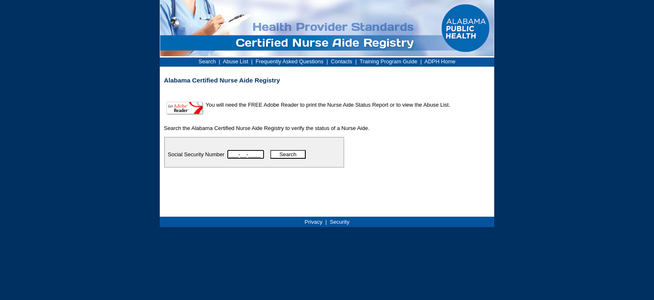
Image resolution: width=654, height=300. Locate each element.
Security (340, 222)
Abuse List (235, 61)
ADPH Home (440, 61)
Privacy (313, 222)
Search (207, 61)
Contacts (341, 61)
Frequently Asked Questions (290, 61)
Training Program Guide (388, 61)
